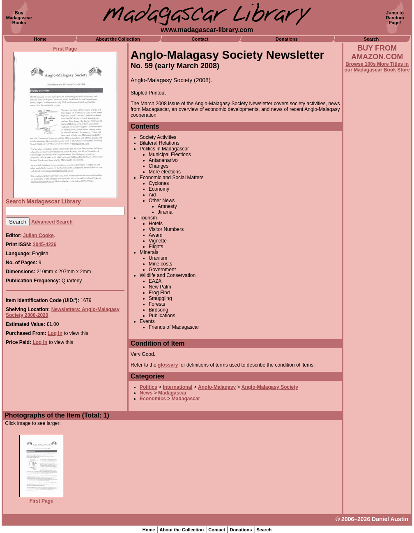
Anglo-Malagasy (217, 387)
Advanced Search (52, 222)
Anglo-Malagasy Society (270, 387)
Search (371, 39)
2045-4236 (44, 244)
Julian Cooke (38, 235)
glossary (168, 365)
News (146, 393)
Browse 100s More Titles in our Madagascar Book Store (377, 67)
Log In (55, 333)
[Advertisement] (377, 294)
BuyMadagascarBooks (19, 17)
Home (40, 39)
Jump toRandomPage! (395, 17)
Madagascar (172, 393)
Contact (200, 39)
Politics (148, 387)
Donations (287, 39)
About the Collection (118, 39)
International (177, 387)
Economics (153, 398)
